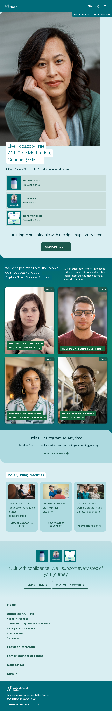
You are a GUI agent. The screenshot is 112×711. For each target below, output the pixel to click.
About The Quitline (17, 619)
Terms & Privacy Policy (23, 704)
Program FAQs (15, 633)
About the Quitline (20, 613)
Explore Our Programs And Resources (28, 624)
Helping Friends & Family (21, 628)
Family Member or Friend (25, 655)
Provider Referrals (21, 646)
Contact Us (15, 664)
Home (11, 604)
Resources (13, 638)
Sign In (94, 6)
